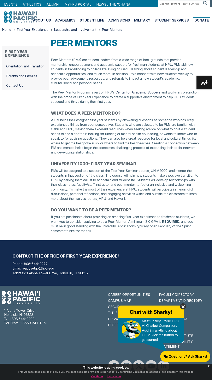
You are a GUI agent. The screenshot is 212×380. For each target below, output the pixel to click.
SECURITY (116, 307)
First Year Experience (32, 30)
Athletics (32, 4)
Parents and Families (21, 76)
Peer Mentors (112, 30)
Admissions (119, 20)
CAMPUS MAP (119, 300)
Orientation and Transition (25, 66)
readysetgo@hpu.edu (38, 268)
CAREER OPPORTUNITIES (129, 294)
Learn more (114, 376)
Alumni (53, 4)
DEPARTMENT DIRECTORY (180, 300)
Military (142, 20)
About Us (42, 20)
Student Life (92, 20)
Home (6, 30)
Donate (201, 20)
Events (11, 4)
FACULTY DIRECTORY (176, 294)
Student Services (171, 20)
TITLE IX (115, 313)
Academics (65, 20)
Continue (97, 376)
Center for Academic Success (138, 92)
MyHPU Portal (78, 4)
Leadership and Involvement (75, 30)
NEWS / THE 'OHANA (113, 4)
